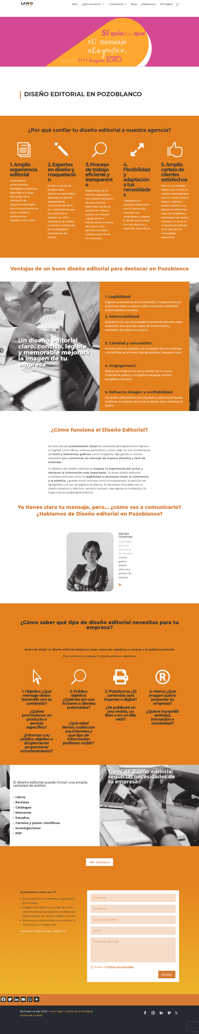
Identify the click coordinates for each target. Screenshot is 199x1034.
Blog (134, 4)
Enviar (167, 975)
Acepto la (112, 967)
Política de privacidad (120, 967)
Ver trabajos (99, 862)
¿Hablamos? (148, 4)
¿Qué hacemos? (91, 4)
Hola (74, 4)
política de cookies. (31, 1015)
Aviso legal (56, 1011)
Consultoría (116, 4)
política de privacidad (78, 1011)
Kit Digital (166, 4)
